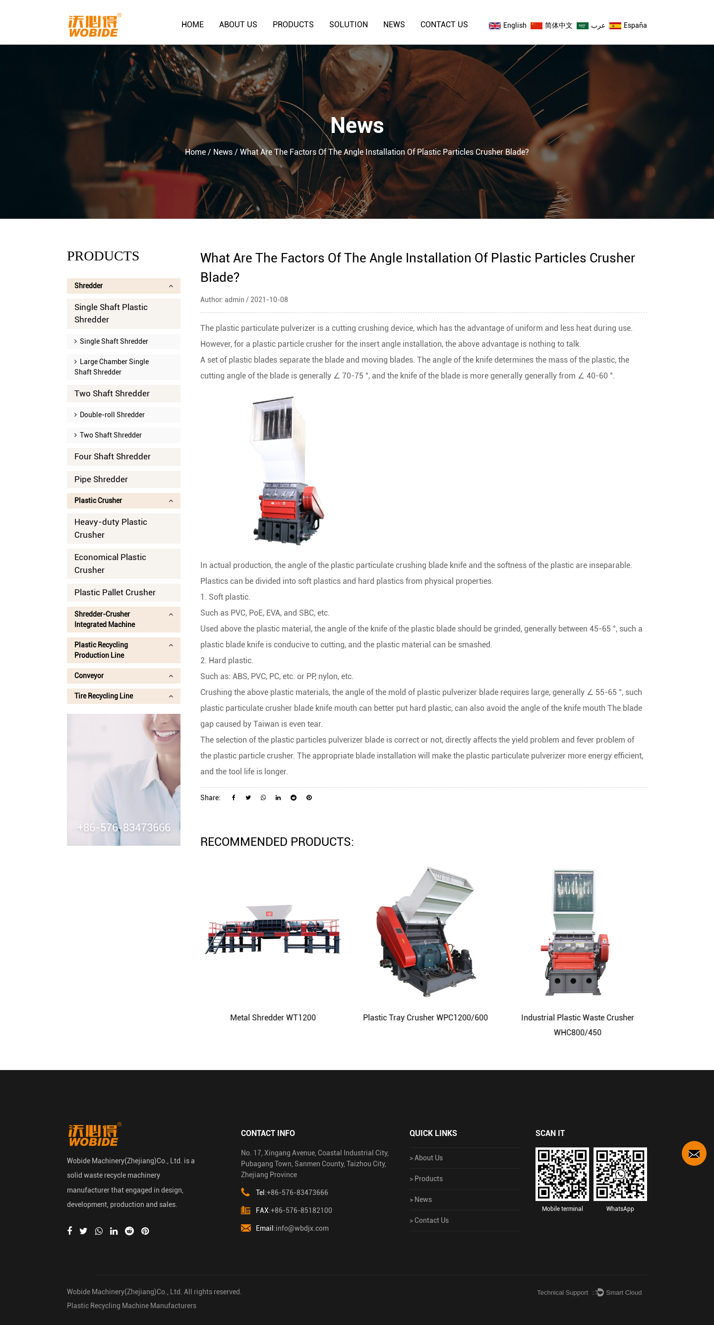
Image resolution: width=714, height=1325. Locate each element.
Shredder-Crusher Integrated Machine (123, 619)
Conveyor (123, 676)
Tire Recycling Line (123, 696)
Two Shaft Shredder (112, 393)
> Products (426, 1179)
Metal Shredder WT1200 (288, 1017)
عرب (591, 25)
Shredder (123, 286)
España (628, 25)
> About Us (426, 1158)
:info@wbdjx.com (285, 1228)
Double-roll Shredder (109, 415)
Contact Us (444, 24)
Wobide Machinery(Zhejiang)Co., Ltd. (124, 1292)
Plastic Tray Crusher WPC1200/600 (440, 1017)
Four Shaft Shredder (112, 456)
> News (421, 1199)
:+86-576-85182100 (286, 1210)
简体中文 (552, 25)
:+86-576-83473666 (284, 1193)
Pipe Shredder (101, 479)
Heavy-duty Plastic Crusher (110, 528)
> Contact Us (429, 1220)
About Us (238, 24)
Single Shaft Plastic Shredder (111, 313)
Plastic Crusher (123, 501)
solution (348, 24)
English (508, 25)
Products (293, 24)
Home (192, 24)
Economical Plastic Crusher (110, 563)
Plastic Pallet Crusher (115, 592)
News (394, 24)
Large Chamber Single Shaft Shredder (111, 367)
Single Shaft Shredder (111, 341)
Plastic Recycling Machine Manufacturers (131, 1306)
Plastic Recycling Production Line (123, 650)
